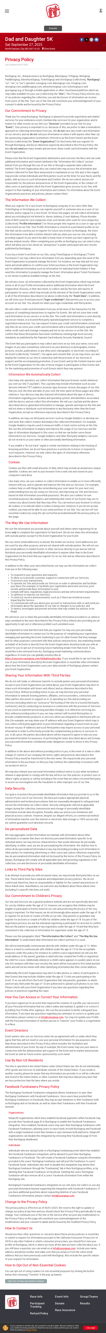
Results (85, 1303)
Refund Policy (39, 1313)
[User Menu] (100, 10)
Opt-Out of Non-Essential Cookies (26, 1281)
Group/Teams (89, 1296)
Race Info (36, 1296)
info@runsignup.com (52, 1017)
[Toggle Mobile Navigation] (7, 11)
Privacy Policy (31, 1330)
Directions (49, 48)
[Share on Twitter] (87, 40)
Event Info (62, 1296)
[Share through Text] (96, 40)
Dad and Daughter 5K (29, 39)
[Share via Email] (92, 40)
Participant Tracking (37, 1305)
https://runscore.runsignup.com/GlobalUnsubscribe (33, 658)
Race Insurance (65, 1310)
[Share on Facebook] (82, 40)
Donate (53, 28)
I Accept (90, 1327)
